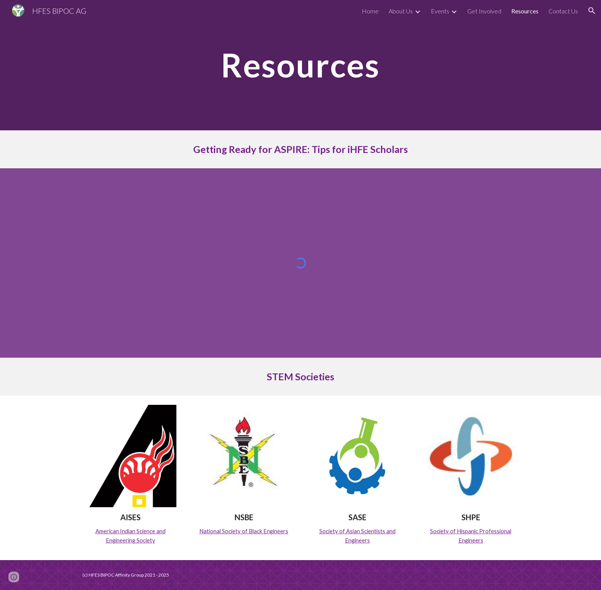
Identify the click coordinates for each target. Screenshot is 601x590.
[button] (592, 11)
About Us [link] (401, 11)
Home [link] (370, 11)
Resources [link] (525, 11)
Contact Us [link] (563, 11)
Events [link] (440, 11)
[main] (300, 65)
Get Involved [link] (484, 11)
